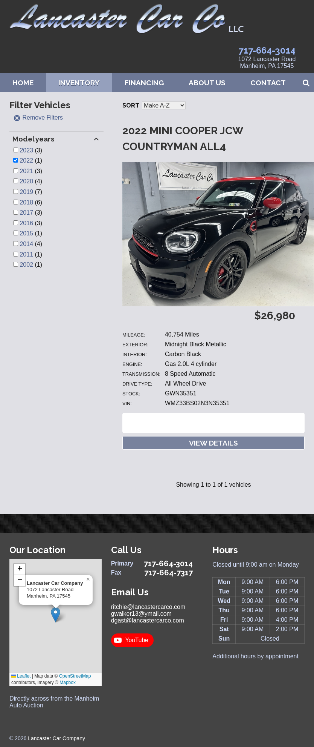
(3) (31, 150)
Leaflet (20, 676)
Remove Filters (38, 117)
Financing (144, 82)
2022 (26, 160)
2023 (26, 150)
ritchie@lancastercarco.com (148, 607)
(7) (31, 192)
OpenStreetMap (75, 676)
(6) (31, 202)
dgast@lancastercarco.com (147, 620)
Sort (130, 105)
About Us (207, 82)
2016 (26, 223)
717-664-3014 (267, 50)
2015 (26, 233)
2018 (26, 202)
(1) (31, 160)
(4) (31, 181)
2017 (26, 212)
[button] (55, 614)
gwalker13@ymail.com (141, 613)
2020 (26, 181)
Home (23, 82)
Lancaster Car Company (56, 738)
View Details (213, 443)
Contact (268, 82)
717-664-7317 (168, 572)
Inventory (79, 82)
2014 (26, 244)
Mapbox (67, 682)
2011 (26, 254)
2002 (26, 264)
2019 (26, 192)
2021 (26, 171)
